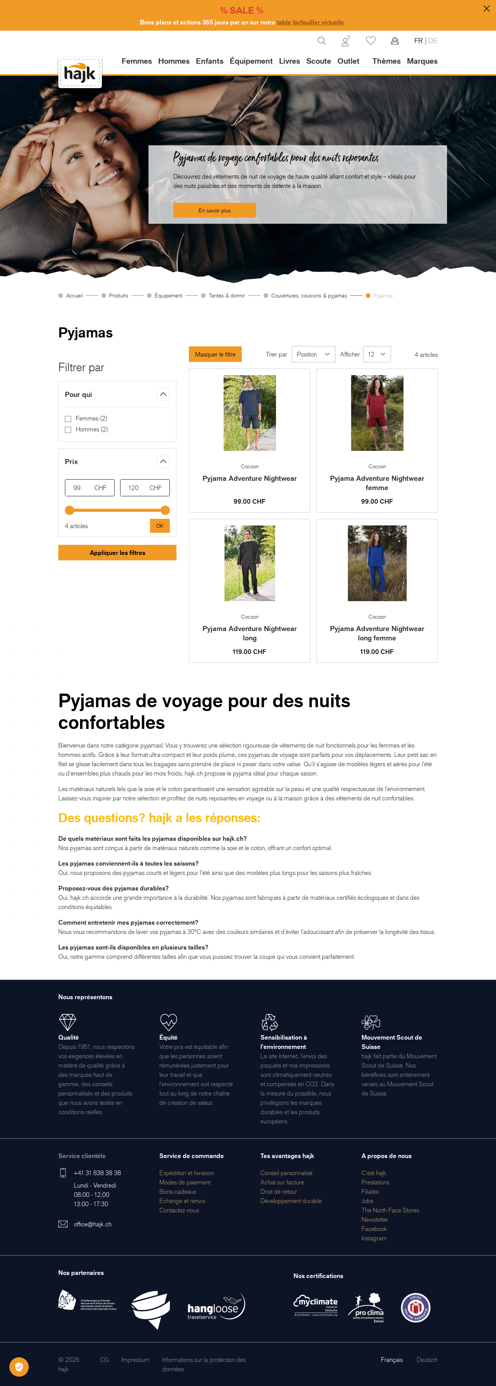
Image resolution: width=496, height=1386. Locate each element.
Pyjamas (383, 295)
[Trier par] (313, 354)
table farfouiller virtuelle (310, 22)
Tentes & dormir (227, 295)
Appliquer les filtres (117, 552)
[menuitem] (186, 1173)
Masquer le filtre (215, 354)
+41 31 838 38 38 (97, 1173)
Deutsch (427, 1359)
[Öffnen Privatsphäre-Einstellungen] (19, 1367)
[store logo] (80, 73)
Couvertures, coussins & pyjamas (309, 295)
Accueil (74, 295)
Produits (118, 295)
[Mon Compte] (346, 40)
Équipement (168, 295)
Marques (422, 61)
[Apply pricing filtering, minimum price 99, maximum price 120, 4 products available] (160, 526)
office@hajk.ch (93, 1224)
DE (432, 41)
